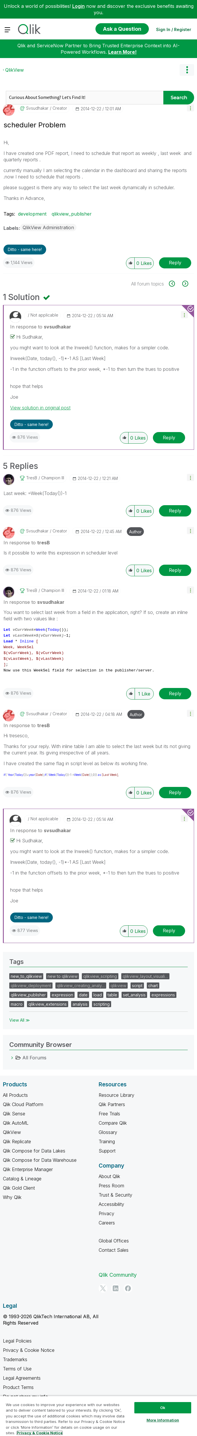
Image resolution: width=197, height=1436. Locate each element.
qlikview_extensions (47, 1004)
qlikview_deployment (31, 985)
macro (17, 1004)
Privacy (106, 1213)
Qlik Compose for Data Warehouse (40, 1160)
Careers (107, 1223)
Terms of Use (17, 1369)
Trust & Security (115, 1195)
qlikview (118, 985)
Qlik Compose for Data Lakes (34, 1151)
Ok (162, 1407)
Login (78, 6)
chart (153, 985)
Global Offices (114, 1241)
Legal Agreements (22, 1378)
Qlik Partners (112, 1104)
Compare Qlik (113, 1123)
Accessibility (111, 1204)
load (97, 994)
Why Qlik (12, 1197)
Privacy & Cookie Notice (29, 1350)
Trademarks (15, 1359)
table (112, 994)
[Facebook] (128, 1288)
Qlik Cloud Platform (23, 1104)
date (83, 994)
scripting (101, 1004)
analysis (80, 1004)
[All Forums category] (12, 1057)
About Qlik (109, 1176)
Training (107, 1141)
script (137, 985)
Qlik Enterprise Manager (28, 1169)
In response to (40, 327)
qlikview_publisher (72, 214)
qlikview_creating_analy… (81, 985)
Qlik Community (118, 1275)
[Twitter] (103, 1288)
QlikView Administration (48, 227)
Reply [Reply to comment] (169, 437)
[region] (98, 1416)
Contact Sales (114, 1250)
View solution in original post (40, 408)
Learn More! (122, 52)
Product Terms (18, 1387)
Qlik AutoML (15, 1123)
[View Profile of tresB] (31, 478)
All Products (15, 1095)
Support (107, 1151)
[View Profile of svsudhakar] (37, 108)
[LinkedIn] (115, 1288)
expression (62, 994)
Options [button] (187, 70)
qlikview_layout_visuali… (145, 976)
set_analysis (134, 994)
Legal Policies (17, 1341)
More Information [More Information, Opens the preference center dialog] (163, 1420)
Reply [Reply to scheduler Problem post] (175, 262)
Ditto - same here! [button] (25, 249)
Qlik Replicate (17, 1141)
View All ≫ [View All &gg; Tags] (19, 1020)
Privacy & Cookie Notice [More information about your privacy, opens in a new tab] (40, 1432)
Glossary (108, 1132)
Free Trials (109, 1114)
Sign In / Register (173, 29)
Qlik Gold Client (19, 1188)
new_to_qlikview (26, 976)
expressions (163, 994)
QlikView (14, 70)
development (32, 214)
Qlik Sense (14, 1114)
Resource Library (116, 1095)
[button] (190, 107)
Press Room (111, 1185)
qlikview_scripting (100, 976)
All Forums (34, 1058)
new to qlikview (62, 976)
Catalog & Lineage (22, 1179)
